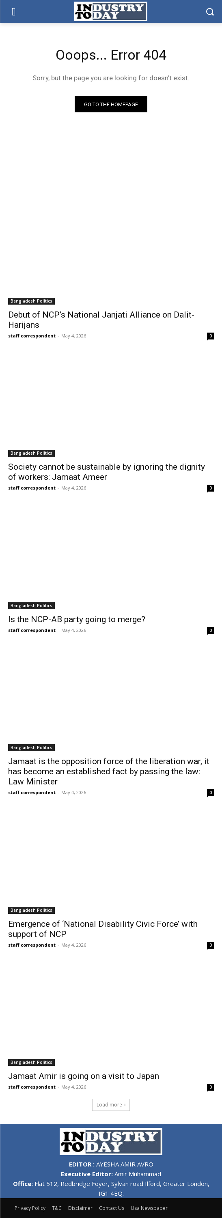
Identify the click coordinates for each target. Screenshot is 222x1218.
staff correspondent (32, 336)
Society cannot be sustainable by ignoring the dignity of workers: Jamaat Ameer (106, 472)
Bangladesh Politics (31, 301)
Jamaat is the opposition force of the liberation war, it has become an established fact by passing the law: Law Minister (108, 771)
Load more (111, 1104)
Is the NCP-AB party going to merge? (76, 619)
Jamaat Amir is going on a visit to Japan (83, 1076)
